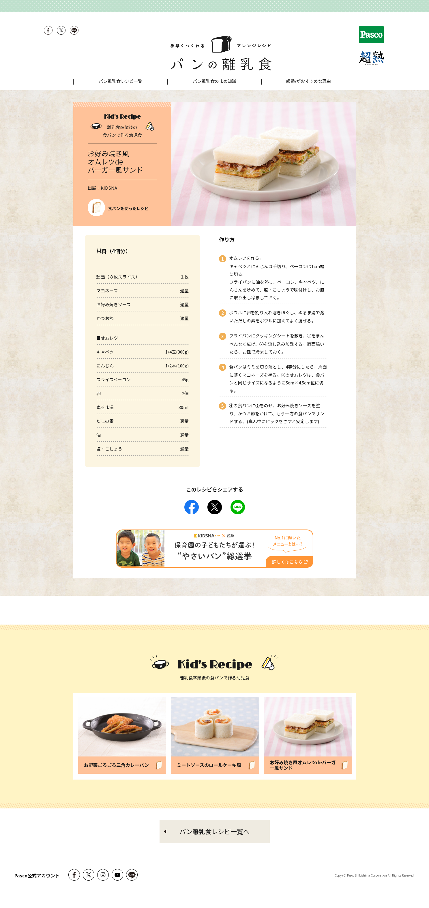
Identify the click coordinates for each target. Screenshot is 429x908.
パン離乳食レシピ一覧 (120, 92)
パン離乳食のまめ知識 (214, 92)
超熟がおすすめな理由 (308, 93)
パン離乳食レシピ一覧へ (214, 842)
